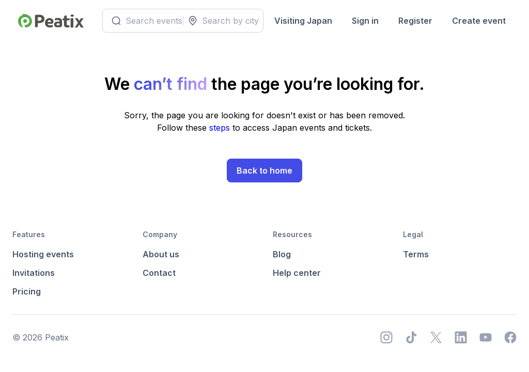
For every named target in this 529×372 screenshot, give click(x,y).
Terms (416, 254)
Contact (159, 273)
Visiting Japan (303, 21)
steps (220, 127)
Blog (282, 254)
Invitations (33, 273)
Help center (297, 273)
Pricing (26, 291)
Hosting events (43, 254)
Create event (479, 21)
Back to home (264, 170)
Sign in (365, 21)
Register (415, 21)
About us (161, 254)
